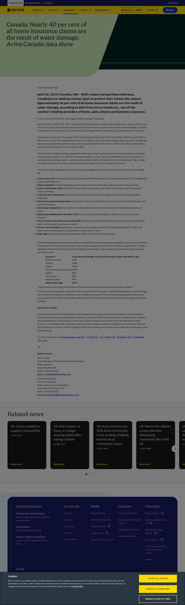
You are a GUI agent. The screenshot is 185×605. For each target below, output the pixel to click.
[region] (92, 588)
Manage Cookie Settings (158, 598)
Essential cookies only (158, 588)
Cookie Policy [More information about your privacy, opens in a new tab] (77, 586)
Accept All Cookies (158, 578)
